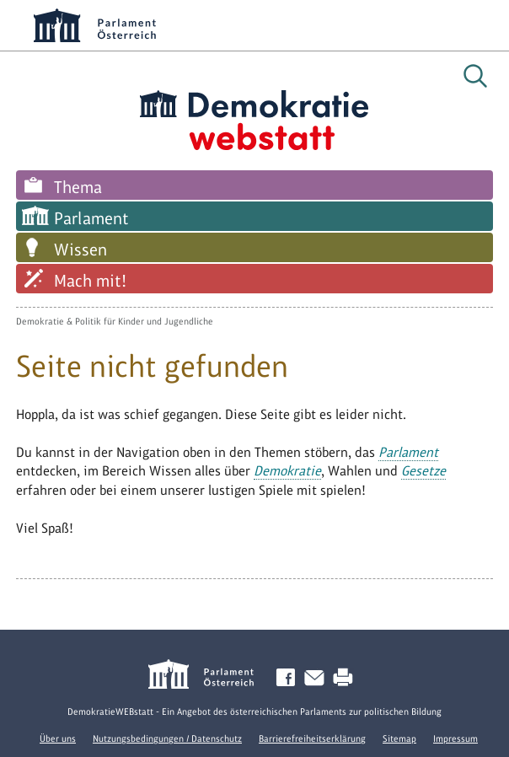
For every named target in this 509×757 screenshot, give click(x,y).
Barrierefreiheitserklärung (312, 738)
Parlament (91, 218)
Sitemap (399, 738)
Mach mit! (90, 280)
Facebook (289, 678)
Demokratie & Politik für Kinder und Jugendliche (114, 321)
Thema (78, 187)
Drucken (346, 678)
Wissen (80, 249)
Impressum (455, 738)
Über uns (58, 738)
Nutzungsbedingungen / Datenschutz (167, 738)
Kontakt (317, 678)
